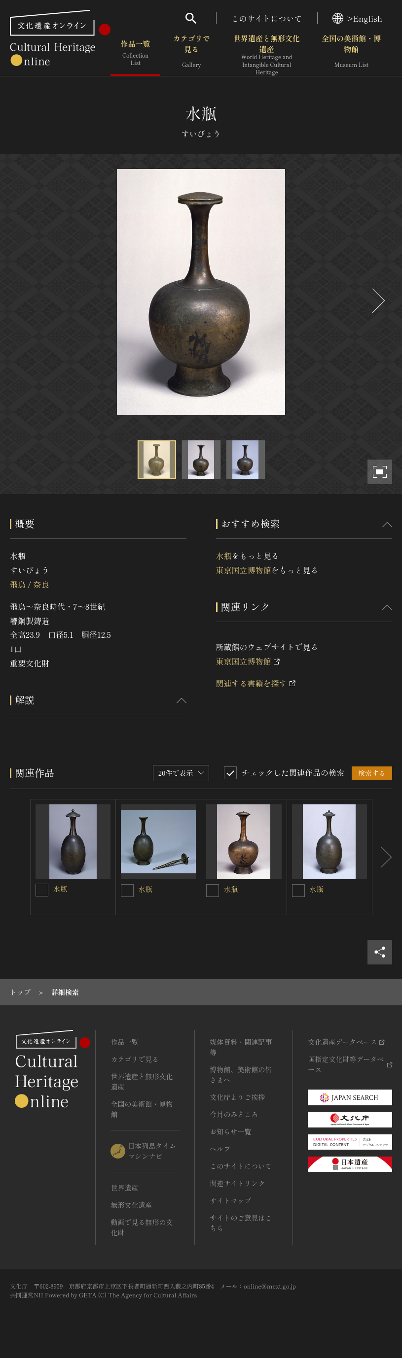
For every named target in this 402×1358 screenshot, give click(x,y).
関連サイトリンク (237, 1183)
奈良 (41, 584)
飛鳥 (18, 584)
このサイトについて (266, 18)
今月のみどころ (234, 1114)
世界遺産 (124, 1187)
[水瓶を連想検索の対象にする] (42, 890)
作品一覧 (135, 53)
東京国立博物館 (243, 570)
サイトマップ (230, 1200)
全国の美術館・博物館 (351, 54)
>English (357, 18)
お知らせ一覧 (230, 1131)
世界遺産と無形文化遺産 (266, 54)
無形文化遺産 (131, 1205)
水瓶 (224, 556)
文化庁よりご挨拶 (237, 1097)
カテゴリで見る (191, 54)
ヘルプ (220, 1149)
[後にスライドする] (377, 300)
